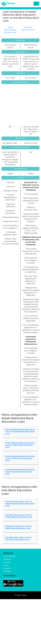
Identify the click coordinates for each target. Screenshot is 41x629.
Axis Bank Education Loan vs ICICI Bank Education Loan (18, 538)
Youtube (6, 571)
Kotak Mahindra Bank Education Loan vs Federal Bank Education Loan (20, 431)
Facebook (7, 559)
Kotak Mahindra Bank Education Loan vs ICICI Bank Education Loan (20, 458)
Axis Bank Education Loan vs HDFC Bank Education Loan (18, 527)
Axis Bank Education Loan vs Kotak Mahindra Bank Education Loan (20, 503)
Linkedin (6, 562)
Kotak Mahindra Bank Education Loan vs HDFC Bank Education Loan (20, 445)
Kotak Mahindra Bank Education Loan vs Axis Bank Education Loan (20, 472)
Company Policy (10, 556)
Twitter (6, 565)
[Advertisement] (19, 105)
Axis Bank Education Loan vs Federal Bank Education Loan (18, 516)
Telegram (7, 568)
